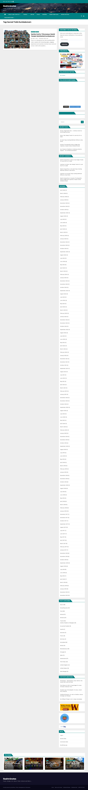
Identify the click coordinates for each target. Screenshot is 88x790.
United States (63, 668)
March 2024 (63, 271)
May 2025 (62, 225)
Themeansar (27, 787)
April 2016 (62, 579)
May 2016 (62, 575)
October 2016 (63, 559)
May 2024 (62, 264)
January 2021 (63, 394)
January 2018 (63, 511)
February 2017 (63, 546)
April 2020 (62, 423)
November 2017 (64, 517)
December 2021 (64, 358)
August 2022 (63, 332)
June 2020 (62, 417)
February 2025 (63, 235)
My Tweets (62, 75)
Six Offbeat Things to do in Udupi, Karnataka (71, 699)
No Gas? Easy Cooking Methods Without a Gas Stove (54, 763)
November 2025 (64, 206)
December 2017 (64, 514)
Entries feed (63, 738)
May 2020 (62, 420)
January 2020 (63, 433)
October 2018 (63, 481)
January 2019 (63, 472)
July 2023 (62, 297)
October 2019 (63, 443)
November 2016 (64, 556)
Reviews (44, 14)
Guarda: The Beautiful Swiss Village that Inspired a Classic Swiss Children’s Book (71, 179)
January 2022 (63, 355)
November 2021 (64, 362)
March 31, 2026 (50, 765)
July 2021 (62, 374)
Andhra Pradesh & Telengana (67, 622)
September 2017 (64, 524)
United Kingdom (64, 665)
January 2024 (63, 277)
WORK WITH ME (65, 14)
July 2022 (62, 336)
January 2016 (63, 588)
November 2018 (64, 478)
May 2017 (62, 537)
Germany (62, 639)
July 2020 (62, 413)
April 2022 (62, 345)
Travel (25, 14)
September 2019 (64, 446)
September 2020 (64, 407)
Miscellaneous (63, 648)
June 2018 (62, 494)
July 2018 (62, 491)
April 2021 (62, 384)
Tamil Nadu (33, 31)
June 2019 (62, 456)
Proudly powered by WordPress (9, 787)
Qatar (61, 655)
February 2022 (63, 352)
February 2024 (63, 274)
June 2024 (62, 261)
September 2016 (64, 563)
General (62, 614)
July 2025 (62, 219)
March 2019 (63, 465)
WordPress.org (63, 745)
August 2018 (63, 488)
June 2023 (62, 300)
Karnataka (62, 642)
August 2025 (63, 216)
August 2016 (63, 566)
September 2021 (64, 368)
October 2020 (63, 404)
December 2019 (64, 436)
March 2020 (63, 426)
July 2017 (62, 530)
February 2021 (63, 391)
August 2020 (63, 410)
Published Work (74, 787)
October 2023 (63, 287)
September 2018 (64, 485)
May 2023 (62, 303)
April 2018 (62, 501)
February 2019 (63, 468)
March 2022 (63, 349)
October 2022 (63, 326)
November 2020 (64, 400)
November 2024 (64, 245)
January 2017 (63, 550)
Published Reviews (66, 787)
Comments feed (64, 741)
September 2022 (64, 329)
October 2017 (63, 520)
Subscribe (64, 44)
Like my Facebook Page (67, 113)
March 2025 (63, 232)
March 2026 (63, 193)
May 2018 (62, 498)
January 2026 (63, 199)
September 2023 (64, 290)
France (61, 635)
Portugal (62, 652)
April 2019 (62, 462)
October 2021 (63, 365)
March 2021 (63, 387)
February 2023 (63, 313)
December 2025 (64, 203)
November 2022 (64, 323)
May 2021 (62, 381)
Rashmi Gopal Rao (43, 38)
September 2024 (64, 251)
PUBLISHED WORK (9, 17)
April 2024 (62, 268)
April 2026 (62, 190)
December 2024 (64, 242)
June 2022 (62, 339)
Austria (62, 629)
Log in (61, 735)
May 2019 (62, 459)
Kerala (61, 645)
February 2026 (63, 196)
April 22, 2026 (9, 765)
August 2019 (63, 449)
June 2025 (62, 222)
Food (38, 14)
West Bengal (63, 671)
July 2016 (62, 569)
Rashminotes (9, 6)
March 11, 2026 (71, 765)
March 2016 (63, 582)
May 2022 (62, 342)
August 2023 (63, 293)
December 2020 (64, 397)
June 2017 (62, 533)
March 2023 (63, 310)
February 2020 (63, 430)
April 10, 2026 (30, 765)
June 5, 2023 (35, 38)
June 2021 (62, 378)
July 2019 (62, 452)
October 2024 (63, 248)
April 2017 (62, 540)
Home (53, 787)
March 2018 (63, 504)
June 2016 (62, 572)
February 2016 (63, 585)
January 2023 (63, 316)
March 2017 (63, 543)
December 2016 (64, 553)
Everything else (54, 14)
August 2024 (63, 255)
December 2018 (64, 475)
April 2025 (62, 229)
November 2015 (64, 595)
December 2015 (64, 592)
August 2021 (63, 371)
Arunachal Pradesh (64, 626)
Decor (32, 14)
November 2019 (64, 439)
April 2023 (62, 306)
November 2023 (64, 284)
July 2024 (62, 258)
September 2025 (64, 212)
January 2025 (63, 238)
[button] (81, 16)
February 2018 (63, 507)
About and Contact (14, 14)
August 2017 (63, 527)
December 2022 (64, 319)
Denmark (62, 632)
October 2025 (63, 209)
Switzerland (63, 658)
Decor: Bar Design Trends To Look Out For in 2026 (33, 763)
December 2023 (64, 280)
